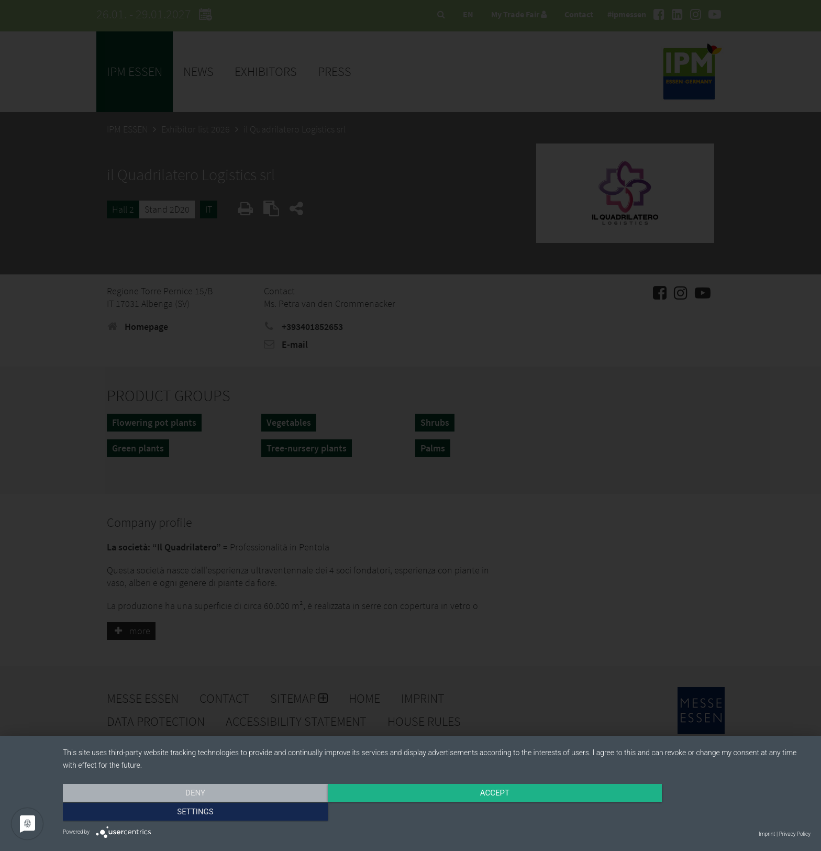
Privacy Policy (795, 834)
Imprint (767, 834)
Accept (436, 812)
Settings (698, 812)
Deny (175, 812)
